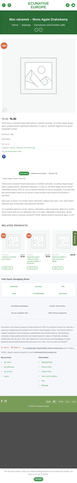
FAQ (43, 381)
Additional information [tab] (38, 173)
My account (8, 371)
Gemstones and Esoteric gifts (49, 25)
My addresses (9, 367)
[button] (4, 5)
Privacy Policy (46, 367)
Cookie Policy (46, 371)
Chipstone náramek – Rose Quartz (9, 258)
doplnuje (26, 25)
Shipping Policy (47, 362)
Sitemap (44, 385)
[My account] (67, 5)
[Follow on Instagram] (5, 401)
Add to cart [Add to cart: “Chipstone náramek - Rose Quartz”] (7, 268)
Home (15, 25)
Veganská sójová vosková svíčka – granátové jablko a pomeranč (33, 260)
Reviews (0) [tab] (53, 173)
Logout (6, 376)
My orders (7, 362)
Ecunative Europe (38, 5)
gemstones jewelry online (13, 151)
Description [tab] (24, 173)
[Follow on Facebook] (2, 401)
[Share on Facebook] (4, 157)
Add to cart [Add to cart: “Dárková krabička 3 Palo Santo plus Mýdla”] (57, 268)
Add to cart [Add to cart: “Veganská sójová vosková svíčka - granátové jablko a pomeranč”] (32, 268)
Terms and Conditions (49, 376)
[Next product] (36, 30)
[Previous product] (40, 30)
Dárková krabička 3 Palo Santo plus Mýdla (59, 259)
